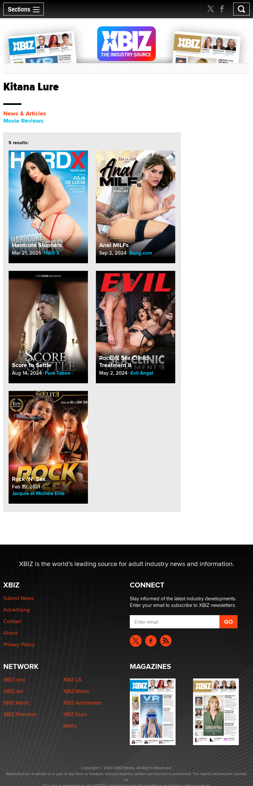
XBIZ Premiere (19, 714)
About (10, 633)
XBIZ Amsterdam (82, 703)
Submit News (18, 598)
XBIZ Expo (75, 714)
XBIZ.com (14, 679)
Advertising (16, 609)
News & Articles (24, 113)
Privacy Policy (19, 644)
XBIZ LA (72, 679)
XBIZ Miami (76, 691)
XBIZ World (16, 703)
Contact (12, 621)
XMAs (70, 726)
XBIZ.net (13, 691)
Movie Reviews (23, 120)
